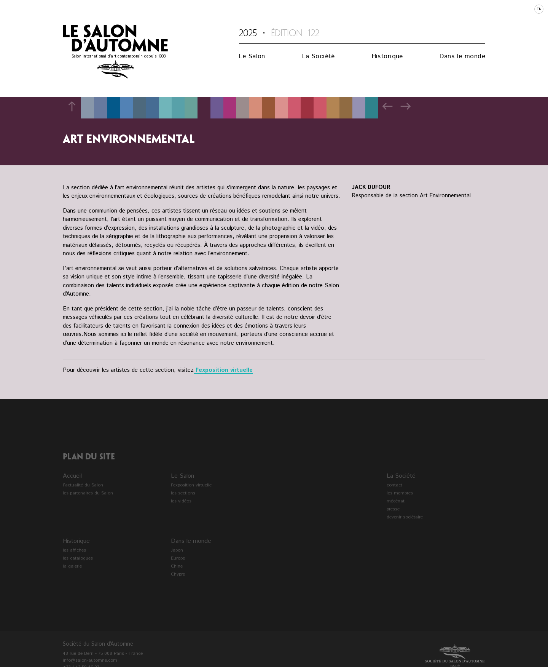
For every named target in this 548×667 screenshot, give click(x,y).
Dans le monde (462, 56)
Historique (387, 56)
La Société (318, 56)
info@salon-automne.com (90, 660)
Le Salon (252, 56)
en (539, 9)
